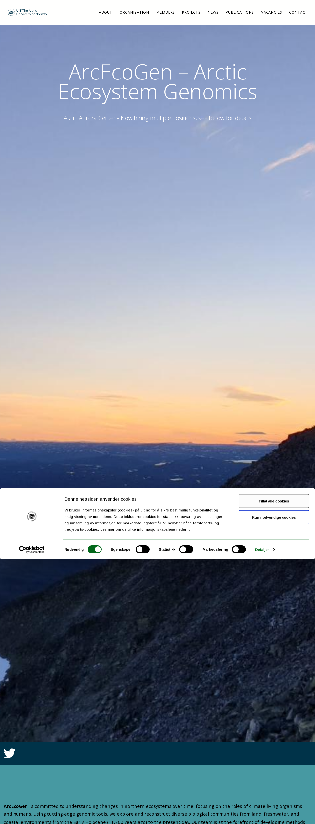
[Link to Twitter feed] (10, 756)
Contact (298, 12)
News (213, 12)
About (105, 12)
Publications (240, 12)
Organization (134, 12)
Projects (191, 12)
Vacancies (271, 12)
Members (165, 12)
